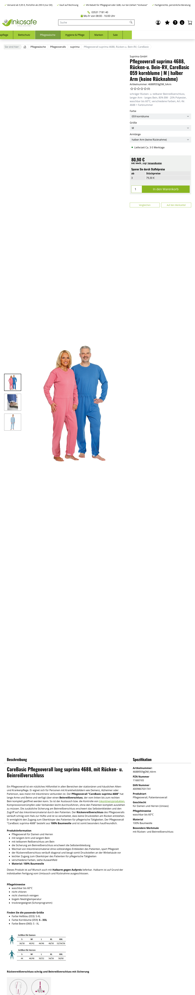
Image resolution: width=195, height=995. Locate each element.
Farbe (133, 111)
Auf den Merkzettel (176, 205)
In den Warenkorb (166, 189)
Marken (162, 35)
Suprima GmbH (138, 56)
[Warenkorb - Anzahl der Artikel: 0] (190, 22)
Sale (178, 35)
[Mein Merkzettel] (167, 22)
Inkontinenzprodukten (111, 801)
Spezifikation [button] (142, 759)
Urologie (42, 35)
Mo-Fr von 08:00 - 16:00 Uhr (98, 16)
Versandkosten (154, 163)
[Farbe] (160, 116)
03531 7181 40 (98, 12)
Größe (133, 122)
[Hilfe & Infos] (182, 22)
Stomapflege (64, 35)
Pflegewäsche (111, 35)
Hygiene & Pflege (138, 35)
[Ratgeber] (175, 22)
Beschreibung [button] (17, 759)
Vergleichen (145, 205)
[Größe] (160, 128)
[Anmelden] (158, 22)
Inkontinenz (21, 35)
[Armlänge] (160, 140)
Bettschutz (87, 35)
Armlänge (135, 134)
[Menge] (136, 189)
